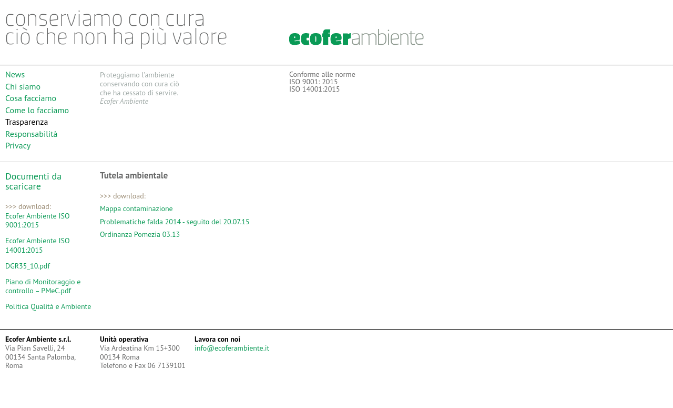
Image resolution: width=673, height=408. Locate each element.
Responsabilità (31, 133)
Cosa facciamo (30, 98)
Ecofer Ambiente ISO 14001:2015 (37, 245)
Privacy (17, 145)
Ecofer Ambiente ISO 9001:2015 (37, 221)
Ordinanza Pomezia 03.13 (140, 234)
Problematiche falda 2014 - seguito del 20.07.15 (175, 221)
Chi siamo (22, 86)
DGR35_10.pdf (27, 266)
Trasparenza (26, 121)
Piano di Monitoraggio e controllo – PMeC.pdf (42, 286)
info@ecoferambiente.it (232, 348)
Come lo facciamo (37, 110)
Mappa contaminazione (136, 208)
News (15, 74)
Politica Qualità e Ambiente (48, 306)
